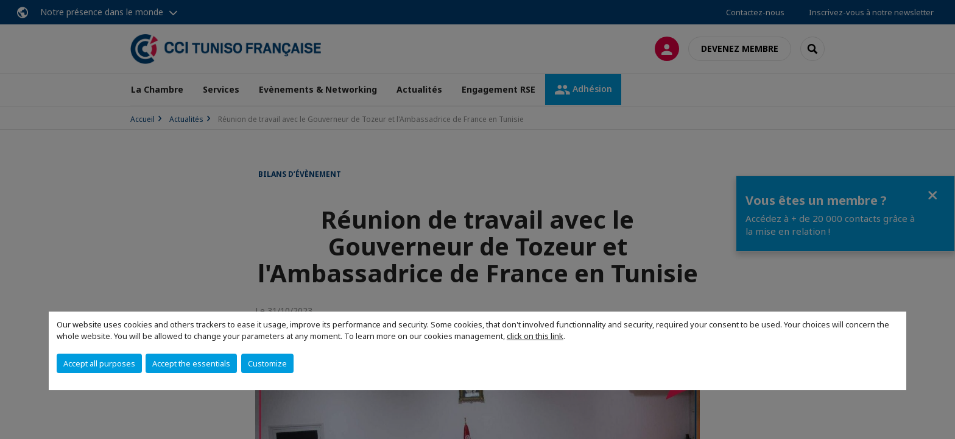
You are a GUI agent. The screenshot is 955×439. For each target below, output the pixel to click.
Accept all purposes (99, 363)
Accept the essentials (191, 363)
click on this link (535, 335)
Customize (267, 363)
